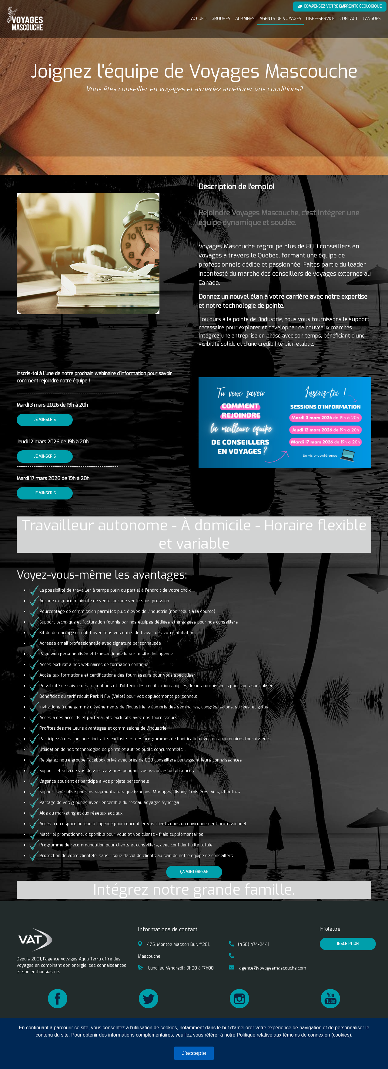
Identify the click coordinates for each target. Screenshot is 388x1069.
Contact (349, 19)
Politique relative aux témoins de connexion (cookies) (294, 1034)
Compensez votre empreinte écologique (340, 6)
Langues (372, 19)
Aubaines (245, 19)
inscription (348, 943)
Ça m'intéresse (194, 871)
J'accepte (194, 1053)
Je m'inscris (45, 419)
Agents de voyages (280, 19)
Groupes (221, 19)
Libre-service (320, 19)
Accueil (199, 19)
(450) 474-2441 (249, 944)
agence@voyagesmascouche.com (267, 968)
